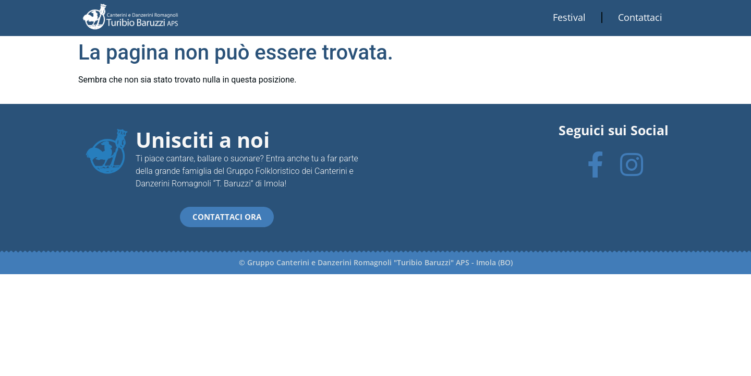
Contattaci (640, 17)
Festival (569, 17)
